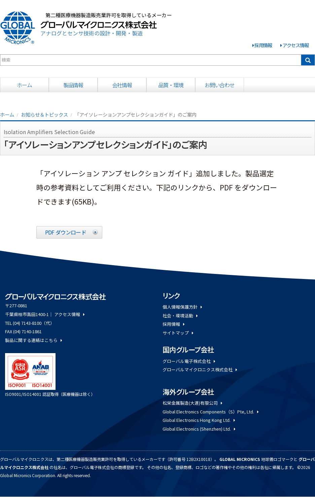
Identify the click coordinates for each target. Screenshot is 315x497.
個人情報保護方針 (182, 307)
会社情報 (122, 85)
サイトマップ (178, 333)
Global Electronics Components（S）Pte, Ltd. (210, 411)
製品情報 (73, 85)
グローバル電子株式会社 (189, 361)
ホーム (24, 85)
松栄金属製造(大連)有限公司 (192, 403)
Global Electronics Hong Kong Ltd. (199, 420)
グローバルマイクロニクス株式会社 (200, 369)
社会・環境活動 (180, 315)
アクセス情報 (296, 45)
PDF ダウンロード (65, 232)
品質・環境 (170, 85)
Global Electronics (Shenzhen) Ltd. (199, 429)
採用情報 (263, 45)
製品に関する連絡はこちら (33, 340)
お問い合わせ (220, 85)
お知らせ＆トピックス (44, 114)
